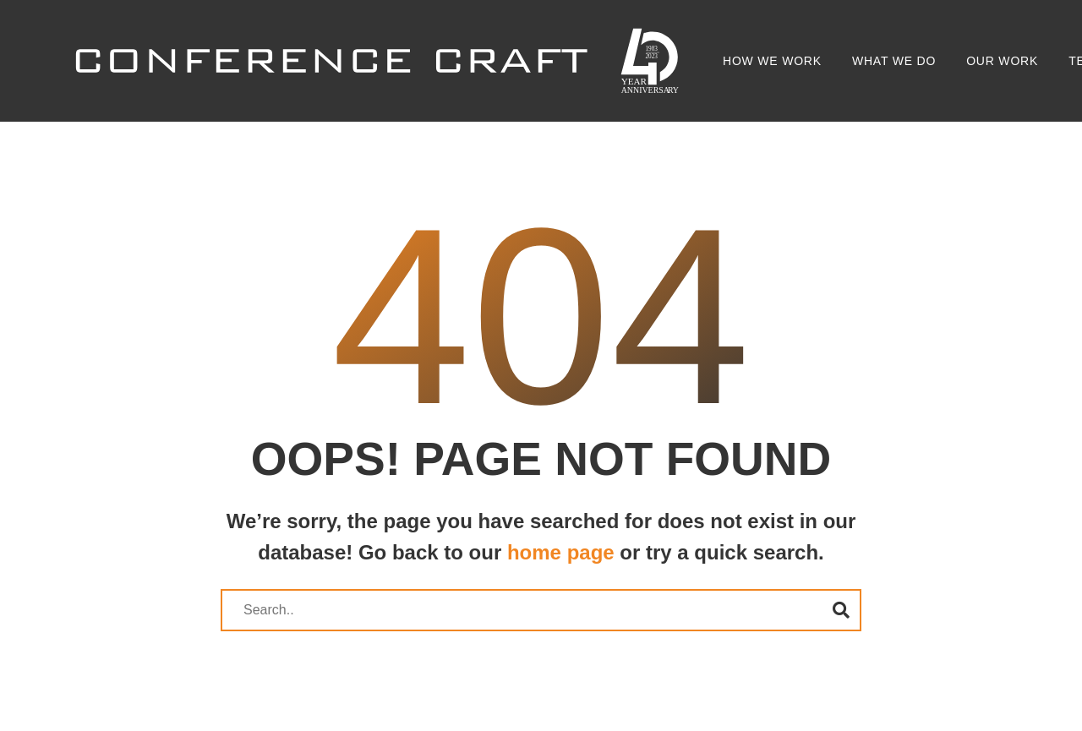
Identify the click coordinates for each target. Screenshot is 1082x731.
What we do (894, 61)
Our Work (1002, 61)
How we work (772, 61)
